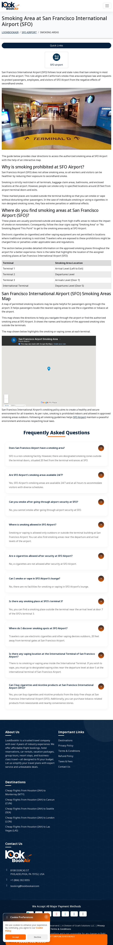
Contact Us (64, 766)
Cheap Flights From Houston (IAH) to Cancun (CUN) (29, 801)
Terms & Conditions (69, 751)
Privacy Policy (65, 745)
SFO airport (56, 64)
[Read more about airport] (56, 57)
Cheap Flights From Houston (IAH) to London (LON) (29, 819)
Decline (37, 937)
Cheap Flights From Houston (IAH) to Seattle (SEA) (29, 810)
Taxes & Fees (65, 761)
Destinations (65, 740)
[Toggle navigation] (107, 6)
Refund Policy (65, 756)
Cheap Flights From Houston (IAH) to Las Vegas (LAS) (27, 828)
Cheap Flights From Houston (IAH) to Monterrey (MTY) (25, 792)
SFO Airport (79, 417)
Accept (15, 937)
